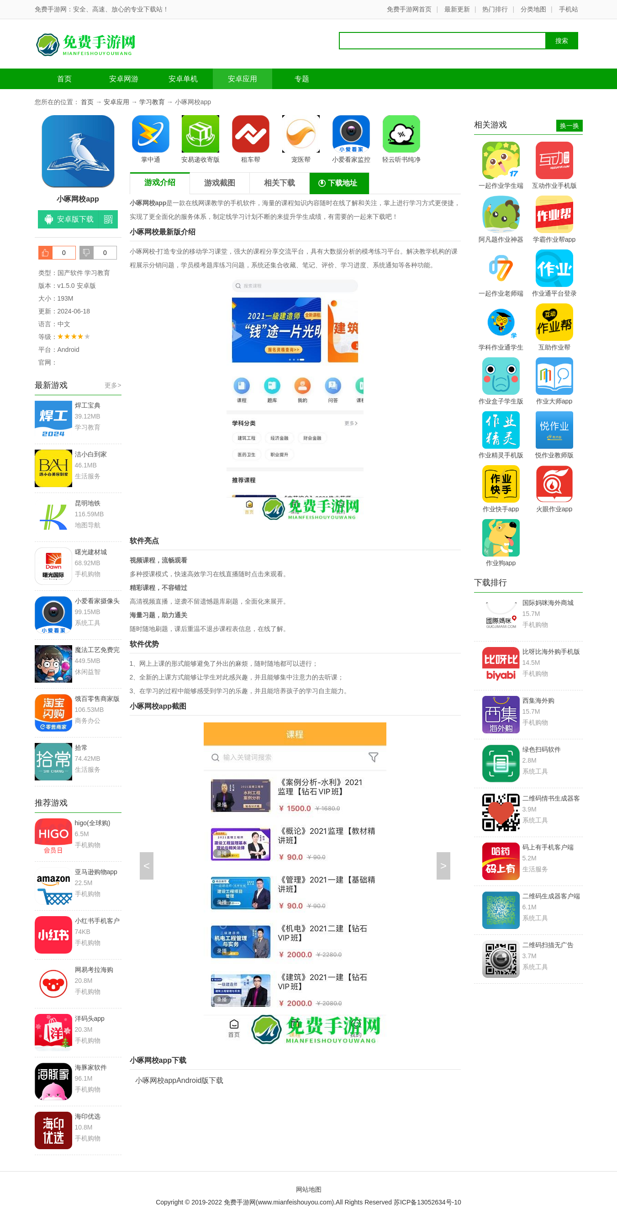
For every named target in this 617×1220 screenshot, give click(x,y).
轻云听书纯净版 (401, 140)
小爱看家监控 (351, 139)
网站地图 (309, 1189)
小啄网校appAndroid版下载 (179, 1080)
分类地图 (533, 9)
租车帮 (250, 139)
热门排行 (495, 9)
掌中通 (150, 139)
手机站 (568, 9)
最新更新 (457, 9)
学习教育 (152, 102)
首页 (64, 79)
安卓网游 (123, 79)
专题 (302, 79)
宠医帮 (301, 139)
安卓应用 (242, 79)
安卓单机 (183, 79)
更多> (113, 385)
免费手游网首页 (409, 9)
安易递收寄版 (200, 139)
